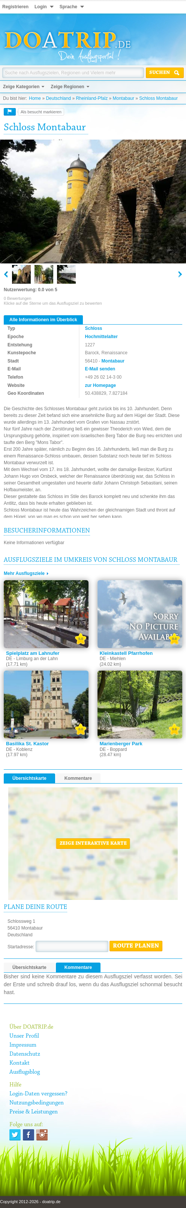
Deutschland (58, 98)
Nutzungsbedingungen (36, 1103)
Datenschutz (24, 1054)
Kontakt (19, 1063)
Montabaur (123, 98)
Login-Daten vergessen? (38, 1094)
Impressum (22, 1045)
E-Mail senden (100, 369)
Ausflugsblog (24, 1072)
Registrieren (15, 6)
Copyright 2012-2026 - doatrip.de (30, 1201)
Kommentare (78, 778)
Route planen (136, 946)
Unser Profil (24, 1036)
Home (35, 98)
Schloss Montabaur (158, 98)
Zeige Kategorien (21, 86)
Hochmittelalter (101, 336)
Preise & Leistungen (33, 1112)
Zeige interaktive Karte (93, 843)
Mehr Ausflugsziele (24, 573)
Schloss (93, 328)
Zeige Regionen (67, 86)
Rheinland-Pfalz (92, 98)
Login (40, 6)
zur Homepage (100, 385)
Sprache (68, 6)
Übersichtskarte (29, 778)
